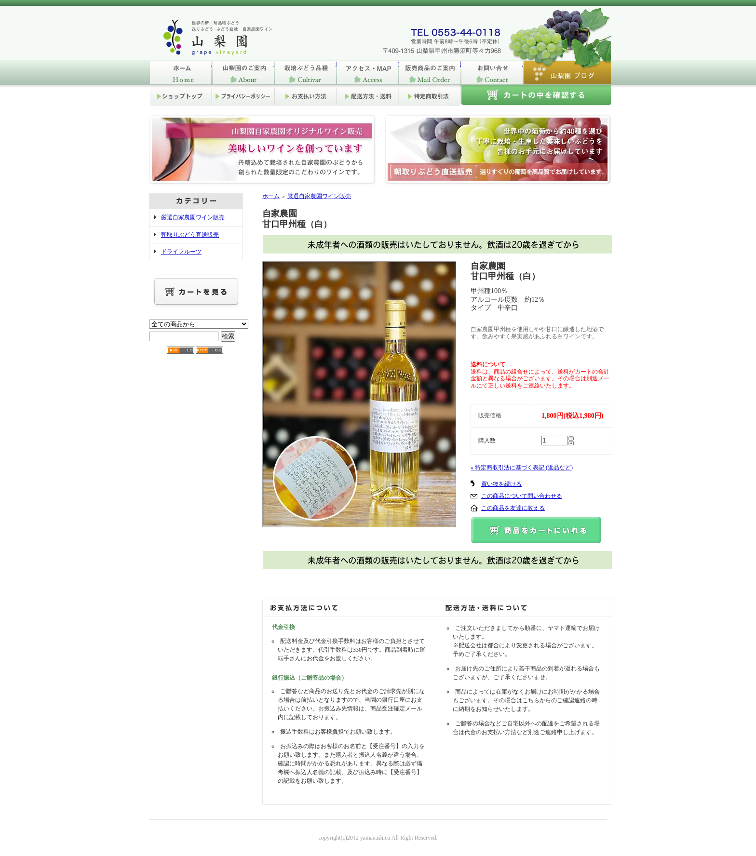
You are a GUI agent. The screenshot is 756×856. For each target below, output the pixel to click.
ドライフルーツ (181, 251)
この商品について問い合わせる (521, 496)
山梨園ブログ (566, 72)
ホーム (180, 72)
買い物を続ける (501, 484)
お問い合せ (491, 72)
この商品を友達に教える (513, 508)
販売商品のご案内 (429, 72)
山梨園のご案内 (242, 72)
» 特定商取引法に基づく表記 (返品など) (522, 467)
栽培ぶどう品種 (305, 72)
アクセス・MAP (367, 72)
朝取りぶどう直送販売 (190, 234)
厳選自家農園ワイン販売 (193, 217)
